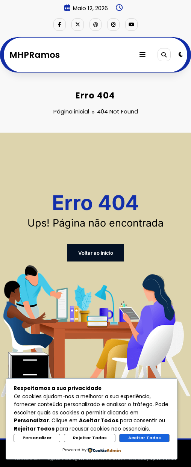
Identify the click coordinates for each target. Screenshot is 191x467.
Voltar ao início (95, 250)
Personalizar (37, 438)
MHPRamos (34, 54)
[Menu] (143, 54)
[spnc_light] (181, 54)
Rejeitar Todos (90, 438)
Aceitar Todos (144, 438)
